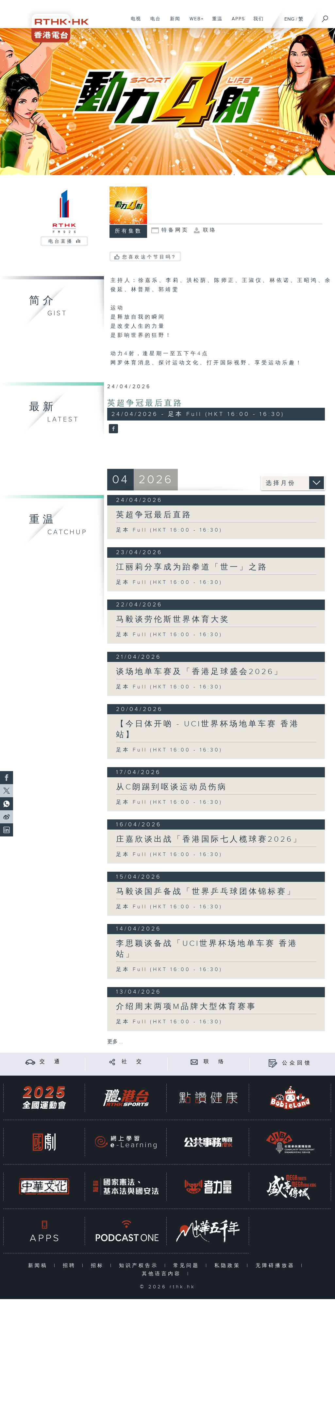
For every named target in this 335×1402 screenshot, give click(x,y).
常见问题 (187, 1265)
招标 (99, 1265)
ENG (289, 19)
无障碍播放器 (277, 1265)
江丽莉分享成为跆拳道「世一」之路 (192, 567)
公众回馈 (297, 1063)
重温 (215, 22)
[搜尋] (325, 16)
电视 (133, 22)
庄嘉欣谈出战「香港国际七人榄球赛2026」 (209, 839)
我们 (256, 22)
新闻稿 (39, 1265)
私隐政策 (228, 1265)
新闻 (172, 22)
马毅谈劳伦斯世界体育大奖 (173, 619)
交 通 (51, 1062)
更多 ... (115, 1042)
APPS (236, 22)
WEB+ (194, 22)
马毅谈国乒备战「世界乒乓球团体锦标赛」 (206, 891)
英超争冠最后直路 (145, 403)
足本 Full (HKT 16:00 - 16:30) (169, 530)
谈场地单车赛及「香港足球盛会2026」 (199, 671)
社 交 (133, 1062)
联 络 (215, 1062)
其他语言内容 (163, 1274)
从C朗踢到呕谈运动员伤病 (171, 787)
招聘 (71, 1265)
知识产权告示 (140, 1265)
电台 (153, 22)
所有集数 (128, 231)
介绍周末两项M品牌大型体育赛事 (186, 1006)
